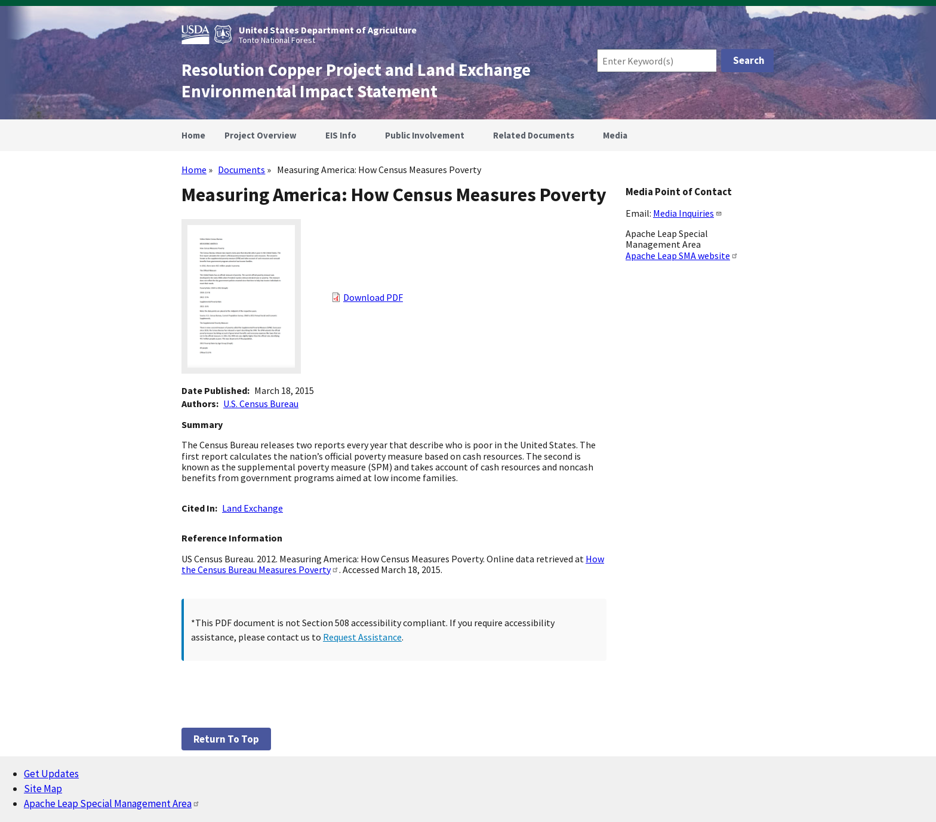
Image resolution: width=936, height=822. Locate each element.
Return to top (226, 739)
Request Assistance (362, 637)
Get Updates (51, 773)
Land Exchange (252, 508)
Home (194, 170)
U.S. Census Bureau (260, 404)
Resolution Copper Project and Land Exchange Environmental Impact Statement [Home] (356, 80)
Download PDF (373, 297)
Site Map (43, 788)
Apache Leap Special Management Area (112, 803)
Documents (241, 170)
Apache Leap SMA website (682, 255)
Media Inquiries (687, 213)
